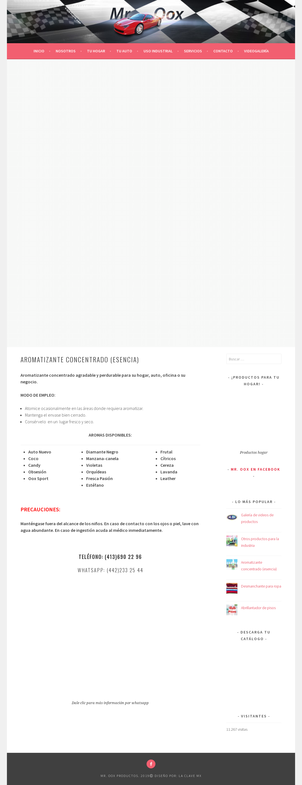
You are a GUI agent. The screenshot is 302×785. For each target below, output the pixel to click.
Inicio (39, 50)
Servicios (193, 50)
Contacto (223, 50)
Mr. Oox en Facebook (255, 469)
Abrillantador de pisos (258, 607)
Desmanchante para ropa (261, 586)
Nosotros (66, 50)
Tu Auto (124, 50)
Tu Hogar (96, 50)
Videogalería (256, 50)
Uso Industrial (158, 50)
